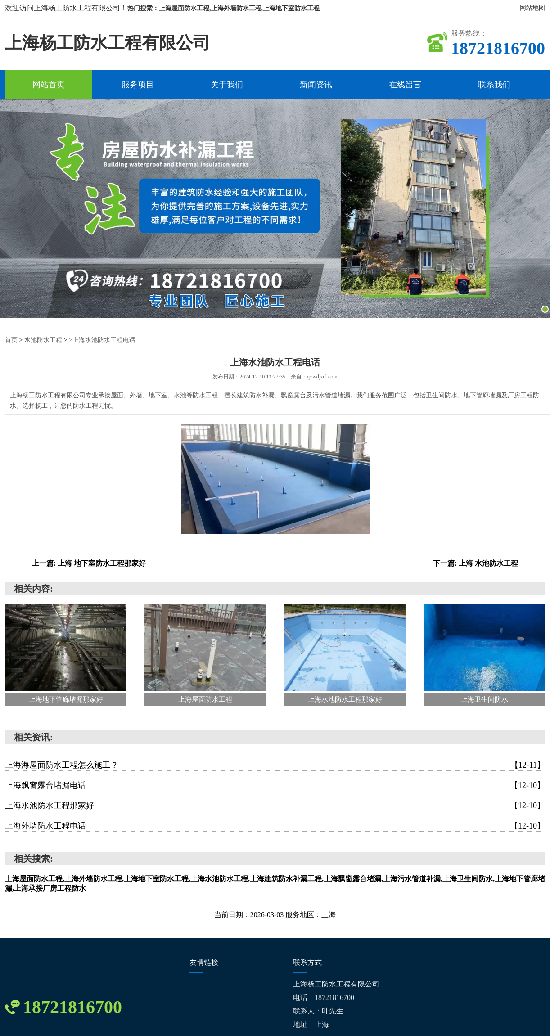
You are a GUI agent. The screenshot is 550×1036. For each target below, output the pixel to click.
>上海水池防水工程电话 (102, 340)
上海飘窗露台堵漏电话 (275, 785)
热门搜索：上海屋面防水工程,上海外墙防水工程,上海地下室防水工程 (223, 8)
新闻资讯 (316, 84)
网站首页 (48, 84)
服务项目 (138, 84)
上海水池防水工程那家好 (275, 805)
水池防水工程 (43, 340)
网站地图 (532, 8)
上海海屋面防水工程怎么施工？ (275, 765)
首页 (11, 340)
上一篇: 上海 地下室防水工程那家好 (89, 563)
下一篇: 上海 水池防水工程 (475, 563)
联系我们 (494, 84)
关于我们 (227, 84)
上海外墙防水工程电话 (275, 825)
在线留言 (405, 84)
